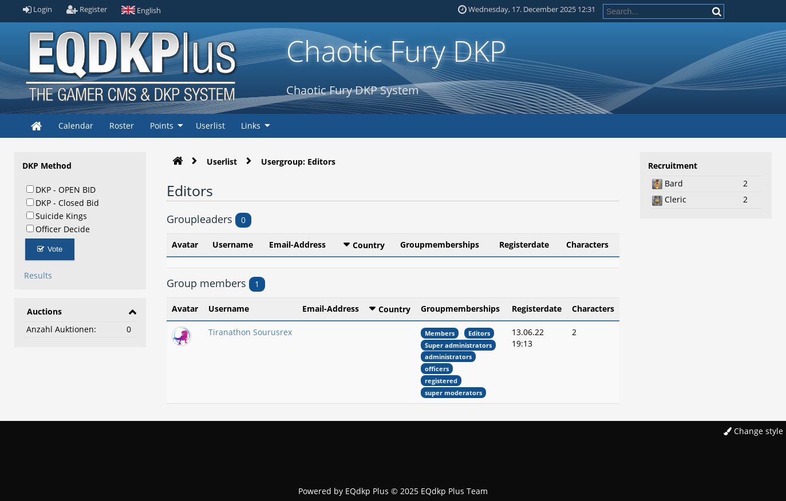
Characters (587, 244)
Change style (753, 431)
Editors (479, 333)
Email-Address (297, 244)
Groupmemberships (439, 244)
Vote (50, 249)
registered (441, 380)
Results (38, 275)
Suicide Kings (56, 215)
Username (232, 244)
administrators (448, 356)
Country (369, 245)
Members (440, 333)
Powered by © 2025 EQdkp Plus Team (393, 491)
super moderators (453, 392)
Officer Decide (58, 229)
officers (437, 368)
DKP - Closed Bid (62, 202)
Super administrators (458, 345)
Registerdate (524, 244)
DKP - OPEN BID (61, 189)
